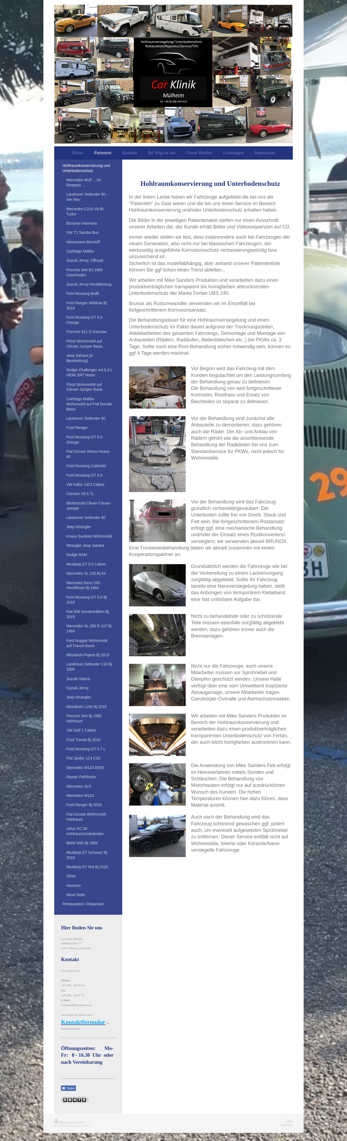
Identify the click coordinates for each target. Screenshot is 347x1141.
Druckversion (64, 1121)
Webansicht (287, 1124)
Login (290, 1120)
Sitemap (80, 1121)
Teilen (68, 1088)
